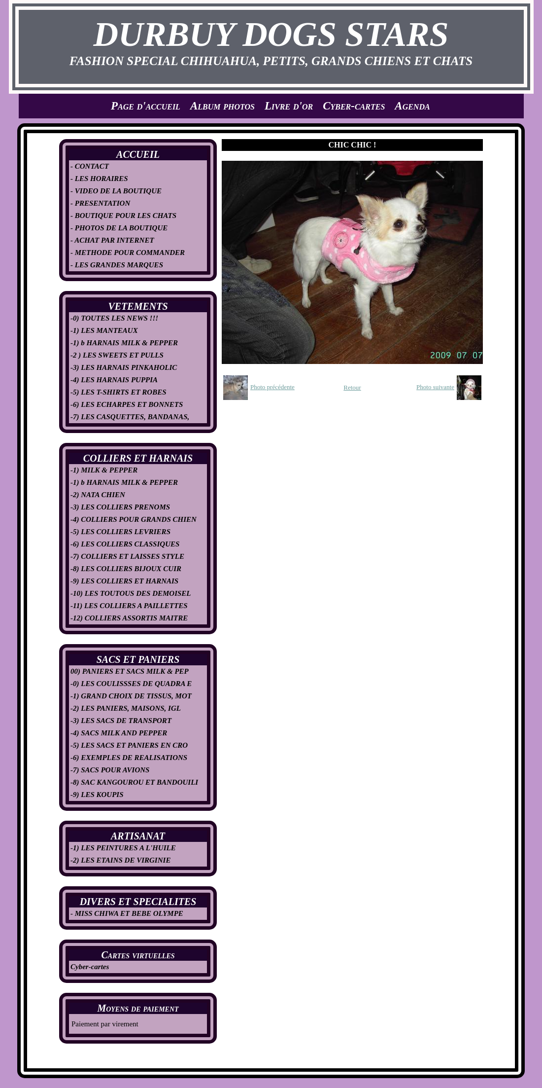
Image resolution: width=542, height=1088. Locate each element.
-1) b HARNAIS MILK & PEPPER (124, 343)
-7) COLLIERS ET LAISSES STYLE (127, 556)
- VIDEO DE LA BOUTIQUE (116, 191)
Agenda (412, 106)
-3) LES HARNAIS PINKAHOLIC (123, 367)
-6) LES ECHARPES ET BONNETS (126, 404)
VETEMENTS (138, 306)
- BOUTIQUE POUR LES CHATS (123, 215)
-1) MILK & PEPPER (103, 470)
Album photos (222, 106)
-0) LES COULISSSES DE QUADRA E (131, 684)
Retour (352, 387)
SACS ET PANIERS (138, 659)
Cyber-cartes (354, 106)
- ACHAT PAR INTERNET (112, 240)
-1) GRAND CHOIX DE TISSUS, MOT (131, 696)
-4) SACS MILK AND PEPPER (118, 733)
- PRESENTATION (100, 203)
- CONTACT (89, 166)
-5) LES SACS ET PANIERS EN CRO (129, 745)
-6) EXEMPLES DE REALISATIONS (128, 758)
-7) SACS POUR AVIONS (109, 770)
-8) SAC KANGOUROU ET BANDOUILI (134, 782)
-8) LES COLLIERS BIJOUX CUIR (125, 569)
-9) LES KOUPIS (97, 794)
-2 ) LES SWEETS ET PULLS (117, 355)
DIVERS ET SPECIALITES (138, 901)
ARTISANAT (138, 836)
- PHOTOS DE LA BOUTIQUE (119, 228)
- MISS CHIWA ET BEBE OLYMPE (126, 913)
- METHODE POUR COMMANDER (127, 252)
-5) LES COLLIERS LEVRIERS (120, 532)
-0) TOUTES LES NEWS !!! (114, 318)
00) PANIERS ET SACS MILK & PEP (129, 671)
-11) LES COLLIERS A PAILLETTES (129, 606)
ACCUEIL (138, 154)
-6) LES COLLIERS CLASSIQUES (124, 544)
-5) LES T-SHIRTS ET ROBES (118, 392)
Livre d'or (289, 106)
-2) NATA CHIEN (97, 495)
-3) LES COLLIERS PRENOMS (120, 507)
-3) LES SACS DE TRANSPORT (120, 721)
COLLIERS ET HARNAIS (138, 458)
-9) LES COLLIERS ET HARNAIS (124, 581)
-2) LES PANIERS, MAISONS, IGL (125, 708)
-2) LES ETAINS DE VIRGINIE (120, 860)
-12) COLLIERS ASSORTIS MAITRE (129, 618)
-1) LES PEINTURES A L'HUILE (123, 848)
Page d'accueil (145, 106)
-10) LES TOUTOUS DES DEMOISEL (130, 593)
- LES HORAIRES (99, 178)
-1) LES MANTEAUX (104, 330)
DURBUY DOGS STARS (271, 34)
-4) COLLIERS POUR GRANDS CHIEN (133, 519)
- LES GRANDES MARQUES (116, 265)
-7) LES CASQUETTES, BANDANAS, (129, 417)
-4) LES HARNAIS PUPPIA (114, 380)
